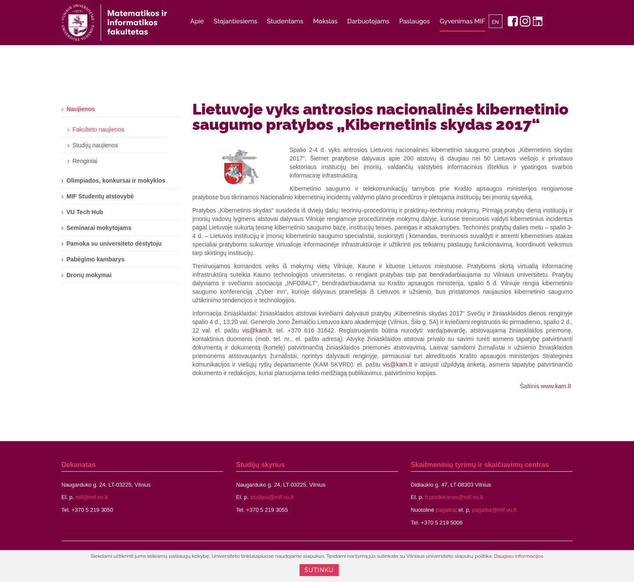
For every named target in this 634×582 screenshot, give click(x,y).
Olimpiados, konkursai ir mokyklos (115, 180)
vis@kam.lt (256, 330)
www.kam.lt (556, 386)
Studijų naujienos (95, 145)
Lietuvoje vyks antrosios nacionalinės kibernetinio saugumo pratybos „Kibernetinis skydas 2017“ (381, 116)
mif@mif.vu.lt (91, 497)
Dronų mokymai (89, 275)
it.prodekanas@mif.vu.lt (454, 497)
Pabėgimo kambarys (95, 259)
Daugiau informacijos (518, 556)
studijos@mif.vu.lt (272, 497)
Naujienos (80, 109)
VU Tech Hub (84, 212)
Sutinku (319, 570)
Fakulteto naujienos (98, 129)
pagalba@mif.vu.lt (494, 510)
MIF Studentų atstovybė (100, 196)
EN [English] (495, 22)
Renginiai (84, 161)
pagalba (445, 510)
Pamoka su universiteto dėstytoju (113, 243)
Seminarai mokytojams (99, 227)
